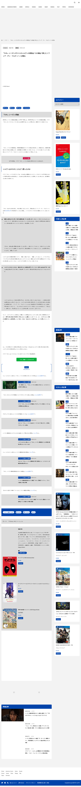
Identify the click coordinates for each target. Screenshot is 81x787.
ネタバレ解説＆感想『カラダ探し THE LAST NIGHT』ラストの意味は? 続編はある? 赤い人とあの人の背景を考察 (72, 484)
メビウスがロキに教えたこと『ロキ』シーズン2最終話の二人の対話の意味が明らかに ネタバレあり (34, 443)
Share (13, 108)
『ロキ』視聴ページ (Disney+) (25, 359)
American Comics (12, 7)
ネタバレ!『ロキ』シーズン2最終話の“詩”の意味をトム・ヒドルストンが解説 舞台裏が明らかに (34, 462)
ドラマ (5, 521)
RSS (34, 512)
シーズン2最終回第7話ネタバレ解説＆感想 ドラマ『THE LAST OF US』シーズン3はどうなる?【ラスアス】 (37, 714)
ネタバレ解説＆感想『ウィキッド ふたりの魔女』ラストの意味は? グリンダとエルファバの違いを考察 (72, 445)
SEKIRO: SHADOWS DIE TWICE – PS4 (64, 645)
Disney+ (11, 521)
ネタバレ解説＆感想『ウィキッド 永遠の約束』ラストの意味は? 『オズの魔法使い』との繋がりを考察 (72, 455)
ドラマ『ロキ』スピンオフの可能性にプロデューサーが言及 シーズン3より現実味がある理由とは (34, 405)
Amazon (20, 563)
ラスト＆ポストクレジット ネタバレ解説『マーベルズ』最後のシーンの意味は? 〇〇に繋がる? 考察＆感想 (34, 500)
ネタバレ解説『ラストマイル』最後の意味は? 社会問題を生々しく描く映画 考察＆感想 (72, 416)
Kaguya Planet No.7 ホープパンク (63, 132)
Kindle (58, 137)
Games (40, 7)
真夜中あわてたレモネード (62, 206)
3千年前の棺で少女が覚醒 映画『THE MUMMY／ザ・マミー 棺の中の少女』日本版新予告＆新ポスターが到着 (72, 378)
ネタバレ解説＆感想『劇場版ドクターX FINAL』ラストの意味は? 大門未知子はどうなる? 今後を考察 (72, 435)
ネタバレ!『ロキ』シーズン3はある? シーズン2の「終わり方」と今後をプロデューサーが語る (34, 424)
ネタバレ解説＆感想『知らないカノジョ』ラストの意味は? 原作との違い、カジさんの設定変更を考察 (72, 474)
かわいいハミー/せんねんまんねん (63, 169)
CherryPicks (7, 210)
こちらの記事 (39, 375)
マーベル (19, 521)
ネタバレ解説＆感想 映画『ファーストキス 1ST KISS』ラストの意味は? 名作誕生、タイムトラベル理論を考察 (72, 465)
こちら (34, 433)
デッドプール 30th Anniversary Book (26, 557)
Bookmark (27, 108)
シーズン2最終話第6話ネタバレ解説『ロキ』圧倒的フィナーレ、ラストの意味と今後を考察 (34, 481)
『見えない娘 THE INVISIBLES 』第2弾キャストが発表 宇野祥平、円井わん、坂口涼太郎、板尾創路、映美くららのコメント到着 (71, 368)
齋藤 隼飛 (11, 47)
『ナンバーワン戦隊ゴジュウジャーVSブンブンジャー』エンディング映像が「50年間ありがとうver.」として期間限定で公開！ (72, 257)
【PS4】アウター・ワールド (62, 587)
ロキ (22, 521)
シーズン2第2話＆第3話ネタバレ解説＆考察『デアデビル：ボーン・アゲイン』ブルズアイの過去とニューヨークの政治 (72, 247)
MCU (15, 521)
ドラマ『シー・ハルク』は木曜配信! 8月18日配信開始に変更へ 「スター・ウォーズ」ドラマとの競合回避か (37, 752)
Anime (21, 7)
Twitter (19, 512)
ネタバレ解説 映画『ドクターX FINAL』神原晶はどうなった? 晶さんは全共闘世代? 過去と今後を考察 (72, 425)
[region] (40, 23)
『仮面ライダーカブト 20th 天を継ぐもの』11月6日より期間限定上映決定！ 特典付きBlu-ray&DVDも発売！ (72, 267)
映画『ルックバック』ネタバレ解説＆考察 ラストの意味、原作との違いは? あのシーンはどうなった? (72, 406)
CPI (79, 782)
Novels (27, 7)
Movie (3, 7)
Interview (71, 7)
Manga (52, 7)
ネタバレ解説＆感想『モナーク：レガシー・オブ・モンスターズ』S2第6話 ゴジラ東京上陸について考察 (71, 339)
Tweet (6, 108)
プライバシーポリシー (31, 782)
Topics (64, 7)
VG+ (76, 782)
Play (58, 7)
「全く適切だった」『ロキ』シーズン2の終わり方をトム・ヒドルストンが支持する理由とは (34, 386)
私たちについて (13, 782)
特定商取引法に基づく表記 (43, 782)
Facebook (27, 512)
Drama (34, 7)
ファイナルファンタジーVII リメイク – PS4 (65, 552)
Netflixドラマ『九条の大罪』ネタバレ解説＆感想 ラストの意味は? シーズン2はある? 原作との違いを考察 (72, 238)
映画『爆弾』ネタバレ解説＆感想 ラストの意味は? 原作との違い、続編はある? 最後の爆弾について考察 (72, 228)
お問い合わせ (22, 552)
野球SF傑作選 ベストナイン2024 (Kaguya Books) (28, 609)
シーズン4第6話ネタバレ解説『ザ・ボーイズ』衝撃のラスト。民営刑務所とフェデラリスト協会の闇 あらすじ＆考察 (37, 740)
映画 (67, 344)
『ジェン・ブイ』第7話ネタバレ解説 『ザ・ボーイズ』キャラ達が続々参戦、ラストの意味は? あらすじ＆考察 (37, 727)
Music (46, 7)
